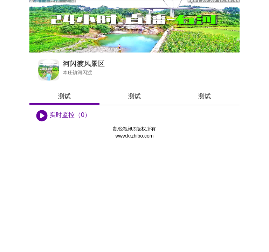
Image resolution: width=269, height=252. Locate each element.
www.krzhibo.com (135, 136)
